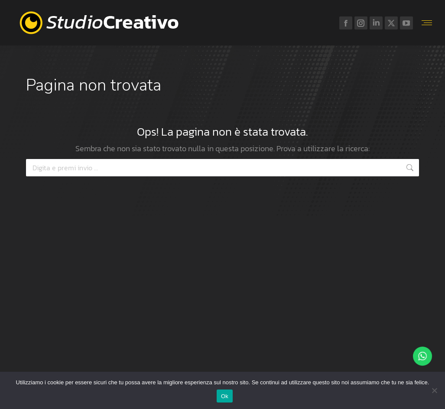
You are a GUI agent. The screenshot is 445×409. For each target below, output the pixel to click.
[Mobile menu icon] (427, 22)
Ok (224, 396)
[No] (434, 390)
